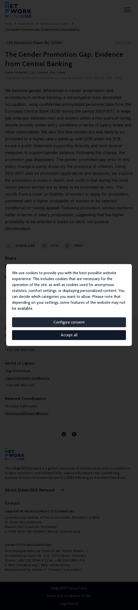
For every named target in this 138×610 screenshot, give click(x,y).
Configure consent (69, 322)
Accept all (69, 335)
